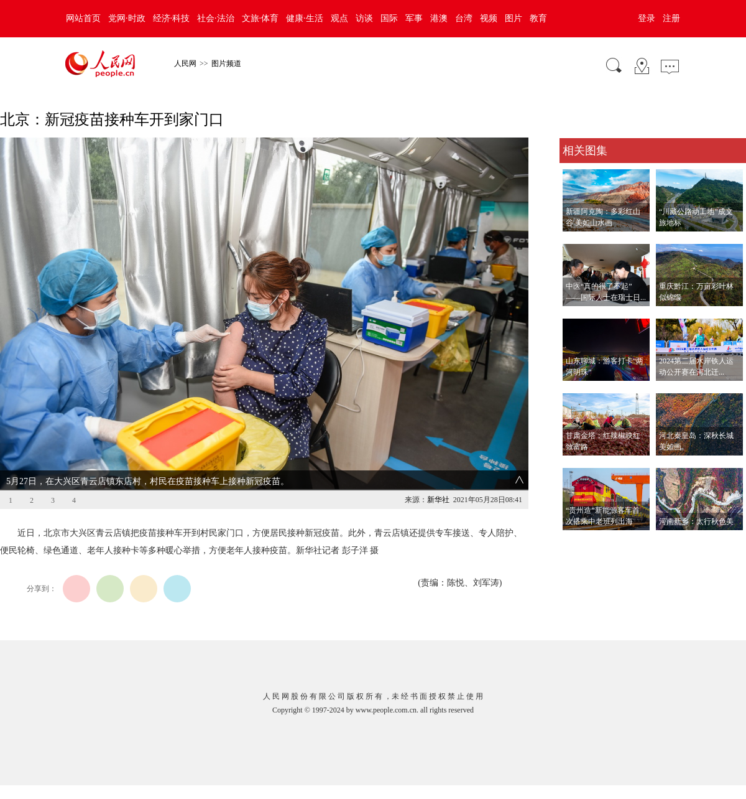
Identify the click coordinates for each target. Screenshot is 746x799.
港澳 (439, 18)
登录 (646, 18)
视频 (488, 18)
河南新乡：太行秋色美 (696, 521)
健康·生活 (304, 18)
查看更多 (577, 543)
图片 (513, 18)
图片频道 (226, 63)
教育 (538, 18)
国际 (389, 18)
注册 (671, 18)
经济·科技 (171, 18)
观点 (339, 18)
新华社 (438, 499)
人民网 (185, 63)
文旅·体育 (260, 18)
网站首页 (83, 18)
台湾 (463, 18)
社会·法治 (215, 18)
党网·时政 (126, 18)
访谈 (364, 18)
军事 (414, 18)
